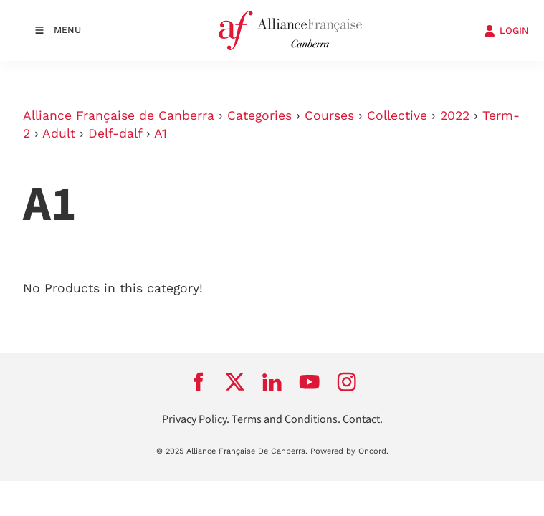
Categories (259, 115)
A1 (160, 133)
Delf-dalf (115, 133)
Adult (58, 133)
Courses (329, 115)
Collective (397, 115)
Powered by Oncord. (349, 451)
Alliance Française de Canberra (118, 115)
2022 (454, 115)
